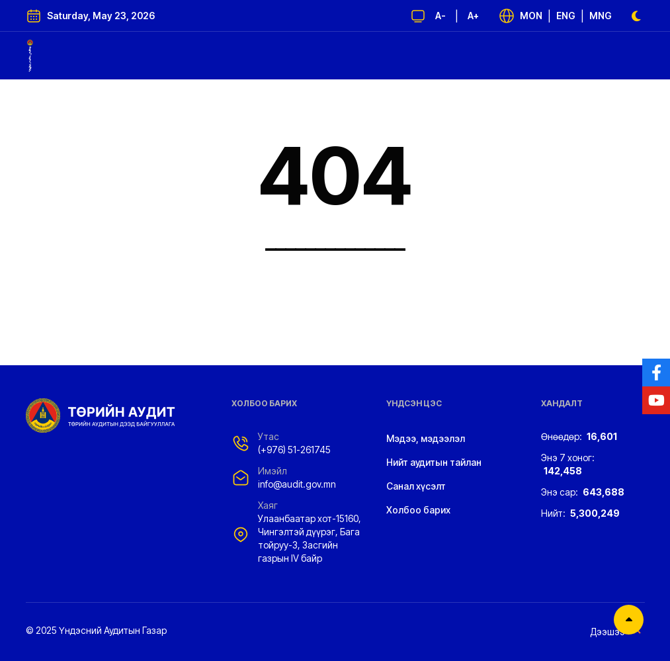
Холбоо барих (418, 509)
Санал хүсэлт (416, 486)
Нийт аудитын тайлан (434, 462)
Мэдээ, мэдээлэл (425, 438)
